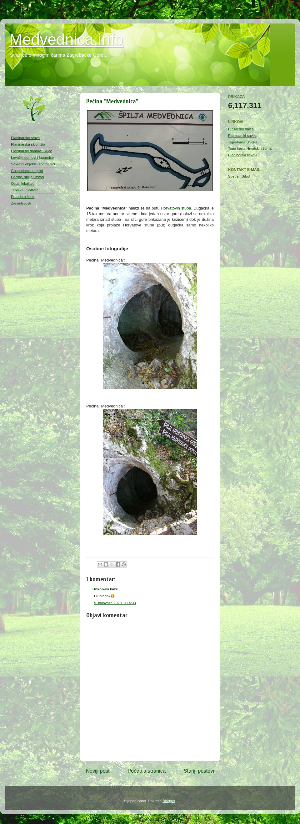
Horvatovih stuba (176, 208)
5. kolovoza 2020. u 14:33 (115, 603)
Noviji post (97, 771)
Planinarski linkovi (242, 155)
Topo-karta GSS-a (243, 142)
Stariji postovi (199, 771)
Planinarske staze (25, 138)
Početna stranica (147, 771)
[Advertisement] (36, 310)
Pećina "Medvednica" (112, 101)
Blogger (168, 801)
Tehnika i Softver (24, 190)
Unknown (100, 589)
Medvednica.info (66, 39)
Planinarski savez (242, 135)
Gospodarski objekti (27, 170)
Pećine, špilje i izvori (27, 177)
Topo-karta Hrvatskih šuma (250, 148)
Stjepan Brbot (239, 176)
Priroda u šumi (22, 196)
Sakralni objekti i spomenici (33, 164)
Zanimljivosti (21, 203)
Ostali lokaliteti (22, 183)
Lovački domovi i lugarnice (32, 157)
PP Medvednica (241, 129)
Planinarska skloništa (28, 144)
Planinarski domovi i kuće (31, 151)
